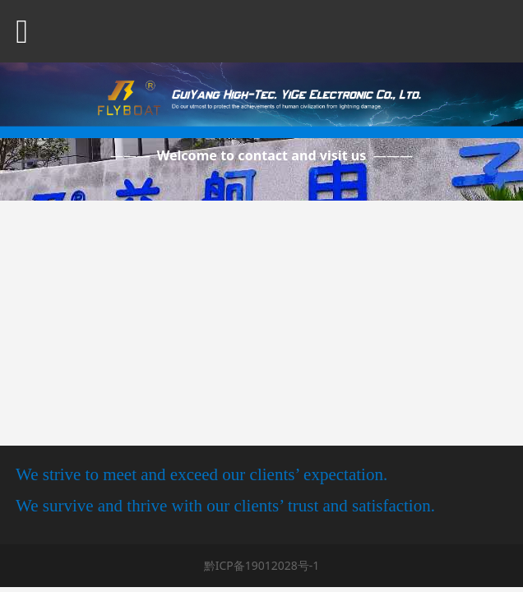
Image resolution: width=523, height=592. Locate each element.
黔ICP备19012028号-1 (262, 565)
